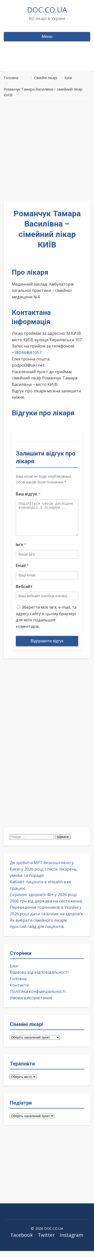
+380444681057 (26, 352)
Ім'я (21, 550)
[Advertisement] (47, 151)
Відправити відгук (47, 647)
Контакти (19, 991)
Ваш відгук (28, 494)
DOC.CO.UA (47, 9)
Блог (14, 972)
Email (22, 571)
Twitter (46, 1241)
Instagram (71, 1241)
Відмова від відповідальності (39, 978)
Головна (18, 984)
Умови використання (31, 1004)
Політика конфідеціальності (37, 997)
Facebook (22, 1241)
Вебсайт (24, 592)
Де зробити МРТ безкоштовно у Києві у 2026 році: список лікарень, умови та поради (44, 875)
